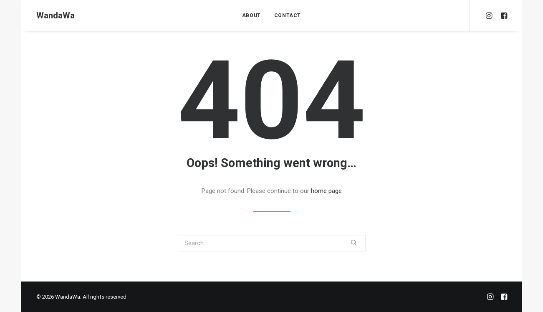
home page (326, 191)
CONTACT (287, 15)
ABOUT (251, 15)
